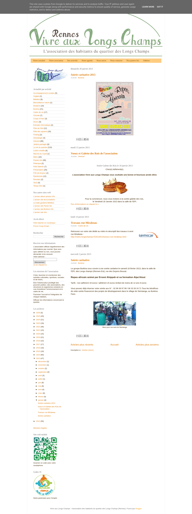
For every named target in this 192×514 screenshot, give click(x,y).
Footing (36, 135)
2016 (38, 348)
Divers (35, 122)
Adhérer (146, 60)
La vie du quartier (40, 147)
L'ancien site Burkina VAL (43, 209)
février (41, 397)
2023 (38, 323)
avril (40, 390)
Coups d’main (38, 119)
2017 (38, 344)
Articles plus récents (82, 344)
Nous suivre (101, 60)
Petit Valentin (38, 167)
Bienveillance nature (41, 103)
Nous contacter (116, 60)
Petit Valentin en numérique (44, 223)
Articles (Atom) (88, 350)
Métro (35, 157)
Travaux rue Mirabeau (84, 222)
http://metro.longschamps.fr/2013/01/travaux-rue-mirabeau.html (98, 237)
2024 (38, 320)
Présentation (38, 170)
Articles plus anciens (147, 344)
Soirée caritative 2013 (83, 74)
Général (81, 156)
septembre (42, 372)
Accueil (114, 344)
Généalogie (38, 138)
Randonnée (38, 176)
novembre (42, 365)
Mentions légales (40, 428)
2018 (38, 341)
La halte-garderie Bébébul (43, 203)
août (40, 375)
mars (40, 393)
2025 (38, 316)
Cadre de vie (83, 226)
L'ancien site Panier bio (42, 206)
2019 (38, 337)
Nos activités (72, 60)
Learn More (148, 7)
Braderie (36, 106)
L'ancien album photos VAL (44, 196)
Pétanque (37, 163)
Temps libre (38, 186)
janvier (41, 400)
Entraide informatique (41, 125)
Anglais (36, 96)
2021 (38, 330)
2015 (38, 351)
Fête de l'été (38, 128)
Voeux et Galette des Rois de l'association (94, 153)
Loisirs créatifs (39, 151)
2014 (38, 355)
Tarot (35, 183)
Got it (160, 7)
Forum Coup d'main (41, 226)
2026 (38, 313)
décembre (42, 361)
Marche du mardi (40, 154)
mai (40, 386)
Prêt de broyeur (39, 173)
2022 (38, 327)
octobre (41, 368)
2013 (38, 358)
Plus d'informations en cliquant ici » (85, 204)
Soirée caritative (80, 260)
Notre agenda (87, 60)
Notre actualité (39, 60)
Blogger (138, 509)
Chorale (36, 115)
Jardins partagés (40, 144)
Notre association (56, 60)
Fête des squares (40, 131)
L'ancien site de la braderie (44, 200)
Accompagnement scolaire (44, 93)
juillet (40, 379)
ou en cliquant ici (40, 265)
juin (40, 383)
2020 (38, 334)
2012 (38, 421)
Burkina (81, 78)
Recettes (36, 179)
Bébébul (36, 99)
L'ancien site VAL (40, 212)
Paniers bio (37, 160)
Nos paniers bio (133, 60)
